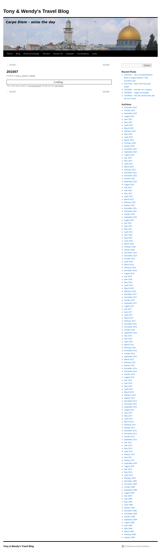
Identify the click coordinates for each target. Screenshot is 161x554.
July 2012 (128, 442)
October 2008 (129, 516)
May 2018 (128, 282)
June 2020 (128, 235)
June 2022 (128, 190)
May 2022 (128, 193)
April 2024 (128, 137)
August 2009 (129, 493)
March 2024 (129, 140)
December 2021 (130, 208)
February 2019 (130, 267)
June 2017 (128, 312)
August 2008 (129, 522)
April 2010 (128, 475)
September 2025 (130, 113)
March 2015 (129, 359)
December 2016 (130, 324)
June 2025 (128, 119)
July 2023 (128, 158)
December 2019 (130, 253)
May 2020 (128, 238)
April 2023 (128, 164)
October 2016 (129, 330)
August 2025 (129, 116)
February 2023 (130, 170)
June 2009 (128, 499)
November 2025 (130, 107)
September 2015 (130, 356)
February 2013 (130, 425)
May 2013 (128, 416)
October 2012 (129, 436)
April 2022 (128, 196)
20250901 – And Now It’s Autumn (137, 89)
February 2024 (130, 143)
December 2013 (130, 401)
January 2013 (129, 427)
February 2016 (130, 347)
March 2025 (129, 128)
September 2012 (130, 439)
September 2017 (130, 303)
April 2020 (128, 241)
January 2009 (129, 508)
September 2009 (130, 490)
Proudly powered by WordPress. (137, 546)
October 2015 (129, 353)
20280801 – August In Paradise (136, 92)
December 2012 (130, 430)
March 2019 (129, 264)
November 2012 (130, 433)
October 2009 (129, 487)
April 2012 (128, 451)
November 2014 (130, 371)
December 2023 (130, 149)
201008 (107, 65)
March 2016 (129, 344)
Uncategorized (34, 86)
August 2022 (129, 184)
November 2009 (130, 484)
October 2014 (129, 374)
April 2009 (128, 505)
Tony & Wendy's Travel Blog (36, 11)
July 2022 (128, 187)
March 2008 (129, 531)
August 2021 (129, 220)
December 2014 (130, 368)
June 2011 (128, 457)
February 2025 (130, 131)
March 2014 (129, 392)
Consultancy (83, 53)
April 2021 (128, 232)
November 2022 (130, 175)
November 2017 (130, 297)
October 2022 (129, 178)
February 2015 (130, 362)
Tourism (46, 53)
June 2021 (128, 226)
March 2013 (129, 422)
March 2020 (129, 244)
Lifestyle (70, 53)
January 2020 (129, 250)
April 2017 (128, 315)
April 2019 (128, 261)
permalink (59, 86)
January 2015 (129, 365)
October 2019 (129, 258)
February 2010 (130, 478)
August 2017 (129, 306)
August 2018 (129, 273)
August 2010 (129, 466)
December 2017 (130, 294)
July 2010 (128, 469)
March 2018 (129, 288)
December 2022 (130, 172)
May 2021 (128, 229)
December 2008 (130, 511)
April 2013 (128, 419)
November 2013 (130, 404)
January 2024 (129, 146)
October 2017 (129, 300)
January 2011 (129, 460)
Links (94, 53)
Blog (18, 53)
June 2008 (128, 525)
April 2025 (128, 125)
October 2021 (129, 214)
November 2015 (130, 350)
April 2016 (128, 342)
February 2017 (130, 321)
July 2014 (128, 380)
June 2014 (128, 383)
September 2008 (130, 519)
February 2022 (130, 202)
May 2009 (128, 502)
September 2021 (130, 217)
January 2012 (129, 454)
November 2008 (130, 513)
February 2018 (130, 291)
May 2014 (128, 386)
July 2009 (128, 496)
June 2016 (128, 339)
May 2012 (128, 448)
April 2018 (128, 285)
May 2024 (128, 134)
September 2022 (130, 181)
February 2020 (130, 247)
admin (32, 76)
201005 (11, 65)
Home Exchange (31, 53)
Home (10, 53)
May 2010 (128, 472)
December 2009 (130, 481)
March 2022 (129, 199)
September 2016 (130, 333)
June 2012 (128, 445)
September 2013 (130, 407)
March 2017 (129, 318)
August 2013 (129, 410)
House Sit (57, 53)
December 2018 (130, 270)
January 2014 (129, 398)
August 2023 (129, 155)
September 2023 (130, 152)
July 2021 (128, 223)
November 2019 (130, 256)
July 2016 (128, 336)
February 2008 (130, 534)
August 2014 (129, 377)
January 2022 (129, 205)
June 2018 (128, 279)
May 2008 (128, 528)
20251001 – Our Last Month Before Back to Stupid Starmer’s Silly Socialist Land (138, 78)
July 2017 (128, 309)
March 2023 (129, 167)
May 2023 (128, 161)
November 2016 (130, 327)
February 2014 (130, 395)
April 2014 (128, 389)
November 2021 (130, 211)
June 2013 (128, 413)
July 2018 (128, 276)
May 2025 (128, 122)
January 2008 (129, 537)
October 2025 (129, 110)
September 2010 (130, 463)
